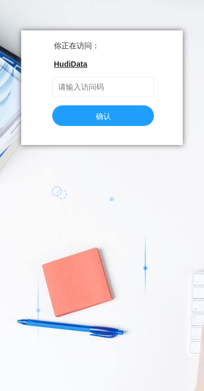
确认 (103, 116)
